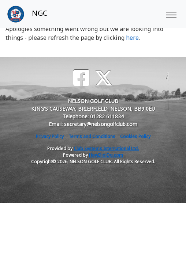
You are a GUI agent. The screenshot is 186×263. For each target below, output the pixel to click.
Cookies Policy (135, 136)
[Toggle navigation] (170, 14)
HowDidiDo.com (106, 155)
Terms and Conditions (91, 136)
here (132, 38)
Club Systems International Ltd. (106, 148)
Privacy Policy (50, 136)
